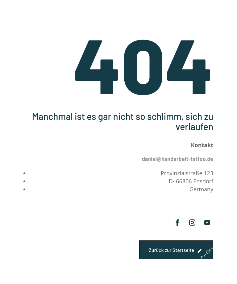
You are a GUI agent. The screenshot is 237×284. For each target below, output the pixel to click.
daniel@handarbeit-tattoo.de (177, 158)
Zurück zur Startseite (171, 250)
